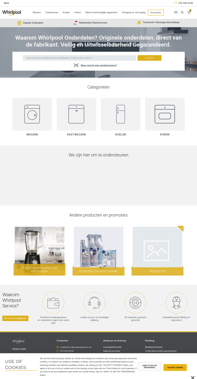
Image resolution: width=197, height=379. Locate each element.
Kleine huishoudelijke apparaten (101, 12)
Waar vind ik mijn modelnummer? (98, 65)
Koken (78, 12)
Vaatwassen (51, 12)
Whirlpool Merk (19, 348)
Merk (6, 3)
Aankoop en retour (111, 350)
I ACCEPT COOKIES (175, 367)
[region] (98, 366)
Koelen (66, 12)
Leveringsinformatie (112, 347)
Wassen (37, 12)
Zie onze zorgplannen (15, 318)
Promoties (155, 12)
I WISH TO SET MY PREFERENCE (149, 366)
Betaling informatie (153, 347)
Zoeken (149, 58)
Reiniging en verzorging (133, 12)
